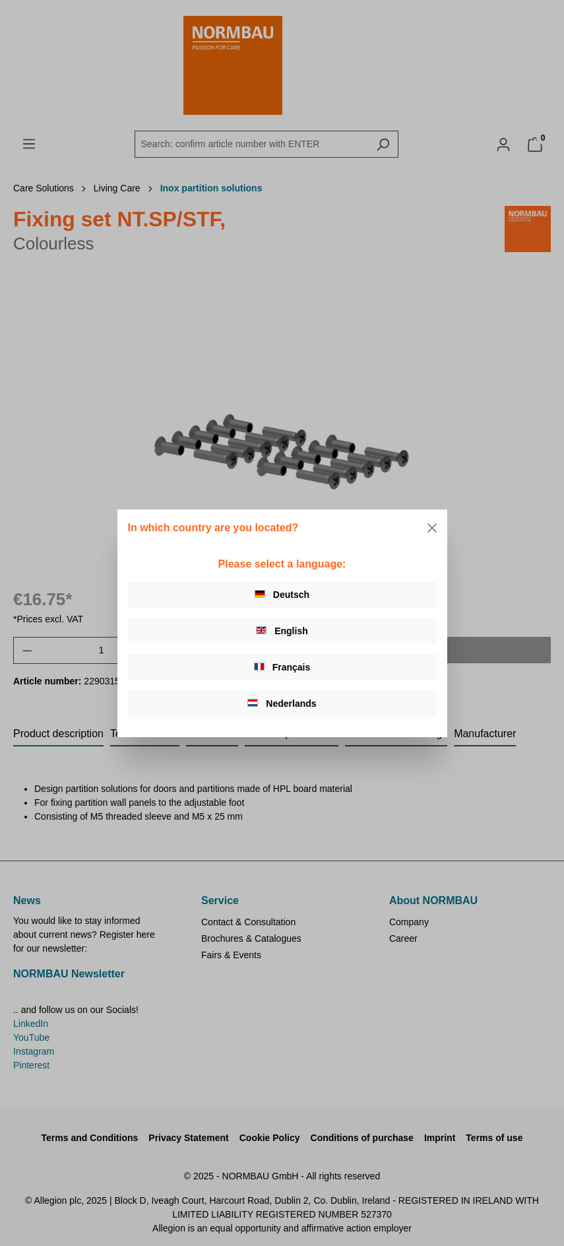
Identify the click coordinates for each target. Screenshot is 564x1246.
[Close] (432, 528)
